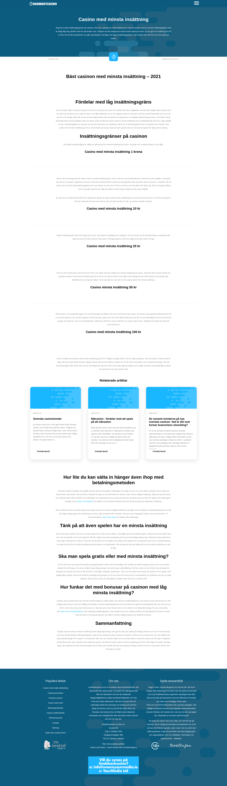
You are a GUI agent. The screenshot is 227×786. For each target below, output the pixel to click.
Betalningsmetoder (55, 708)
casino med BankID (85, 501)
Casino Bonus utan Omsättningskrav (122, 747)
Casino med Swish (97, 747)
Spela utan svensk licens (55, 733)
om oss (115, 719)
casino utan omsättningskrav (71, 611)
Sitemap (55, 728)
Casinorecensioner (55, 693)
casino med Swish (109, 517)
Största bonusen (55, 718)
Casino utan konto (55, 703)
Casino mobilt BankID (55, 713)
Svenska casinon (56, 698)
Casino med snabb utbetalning (55, 688)
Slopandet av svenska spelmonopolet (173, 715)
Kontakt (55, 723)
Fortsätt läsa (43, 451)
